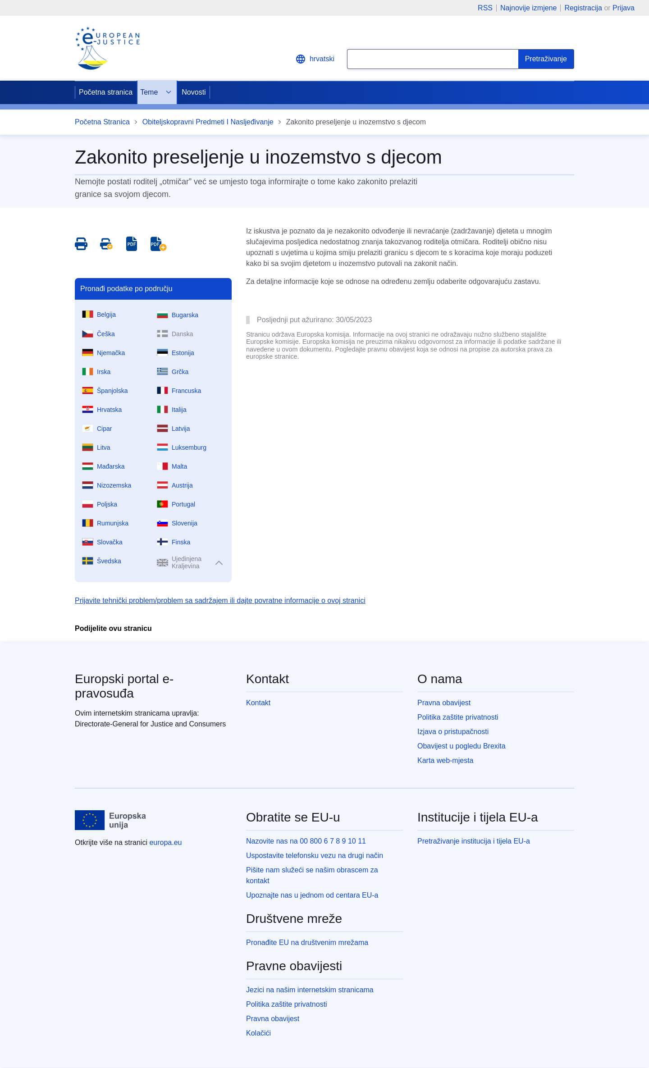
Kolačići (258, 1033)
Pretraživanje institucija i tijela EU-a (473, 841)
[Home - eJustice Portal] (107, 48)
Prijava (623, 8)
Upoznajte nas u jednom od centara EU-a (312, 895)
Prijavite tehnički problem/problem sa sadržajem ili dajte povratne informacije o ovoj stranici (220, 600)
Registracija (583, 8)
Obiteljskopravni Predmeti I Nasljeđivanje (208, 122)
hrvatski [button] (314, 59)
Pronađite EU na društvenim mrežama (307, 942)
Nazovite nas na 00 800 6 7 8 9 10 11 (306, 841)
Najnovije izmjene (528, 8)
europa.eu (165, 842)
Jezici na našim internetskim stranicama (310, 990)
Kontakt (258, 703)
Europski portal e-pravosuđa (124, 686)
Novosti (194, 92)
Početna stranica (106, 92)
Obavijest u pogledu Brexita (461, 746)
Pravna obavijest (444, 703)
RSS (485, 8)
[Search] (546, 59)
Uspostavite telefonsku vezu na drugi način (314, 855)
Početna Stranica (102, 122)
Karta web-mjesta (445, 760)
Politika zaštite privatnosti (457, 717)
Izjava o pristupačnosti (453, 731)
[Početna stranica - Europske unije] (110, 820)
